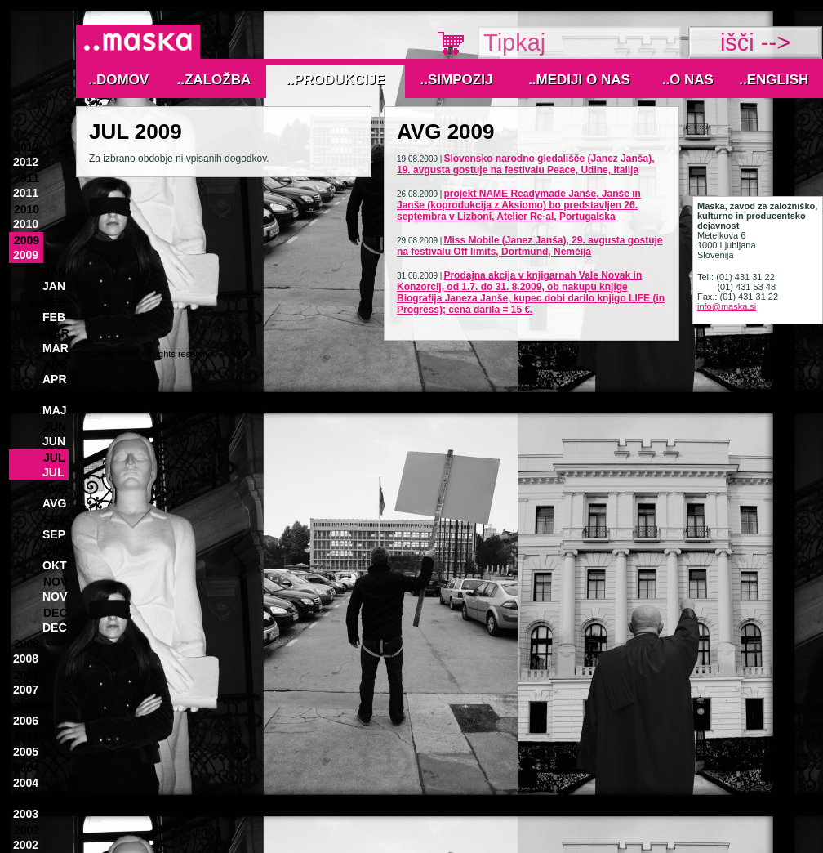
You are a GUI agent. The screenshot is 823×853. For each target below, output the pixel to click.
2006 (26, 705)
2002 (26, 830)
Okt (55, 550)
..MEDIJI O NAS (579, 79)
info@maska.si (726, 306)
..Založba (214, 79)
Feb (54, 302)
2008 (26, 643)
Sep (54, 519)
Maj (55, 395)
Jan (54, 271)
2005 (26, 737)
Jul (54, 457)
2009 (26, 240)
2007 (26, 674)
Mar (56, 333)
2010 (26, 209)
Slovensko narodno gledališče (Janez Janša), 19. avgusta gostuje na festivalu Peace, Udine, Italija (526, 164)
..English (773, 79)
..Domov (119, 79)
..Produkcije (336, 79)
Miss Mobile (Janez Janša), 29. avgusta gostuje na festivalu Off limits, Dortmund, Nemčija (530, 245)
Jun (54, 426)
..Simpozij (456, 79)
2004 (26, 768)
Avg (55, 488)
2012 (26, 147)
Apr (55, 364)
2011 (26, 178)
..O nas (688, 79)
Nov (55, 581)
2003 (26, 799)
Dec (55, 612)
